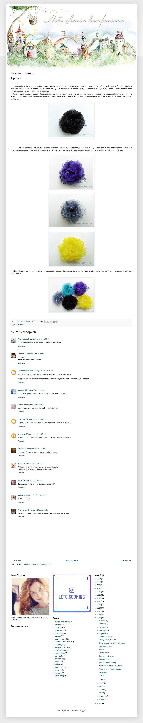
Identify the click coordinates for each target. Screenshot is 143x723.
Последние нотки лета (107, 640)
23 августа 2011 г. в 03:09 (35, 449)
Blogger (82, 711)
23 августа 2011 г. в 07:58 (32, 481)
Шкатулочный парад (106, 656)
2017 (99, 598)
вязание (58, 625)
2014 (99, 608)
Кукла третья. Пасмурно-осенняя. (112, 643)
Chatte (20, 405)
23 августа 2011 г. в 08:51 (35, 495)
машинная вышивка (62, 642)
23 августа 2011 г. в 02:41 (35, 390)
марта (101, 693)
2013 (99, 611)
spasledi (21, 390)
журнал (58, 636)
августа (102, 634)
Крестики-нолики (105, 646)
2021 (99, 585)
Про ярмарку (104, 653)
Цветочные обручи (106, 637)
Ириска (101, 676)
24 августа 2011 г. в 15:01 (38, 510)
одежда (58, 656)
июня (101, 683)
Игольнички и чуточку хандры (110, 669)
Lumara (21, 354)
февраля (102, 696)
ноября (102, 624)
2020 (99, 588)
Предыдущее (126, 560)
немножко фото (61, 647)
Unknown (21, 420)
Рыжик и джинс (104, 659)
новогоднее (59, 653)
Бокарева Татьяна (25, 371)
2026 (99, 579)
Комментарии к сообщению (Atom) (37, 564)
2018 (99, 595)
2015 (99, 605)
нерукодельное (61, 650)
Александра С (23, 339)
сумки (57, 662)
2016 (99, 601)
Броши (101, 650)
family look (59, 676)
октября (102, 627)
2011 (99, 618)
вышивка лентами (62, 622)
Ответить (21, 346)
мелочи (20, 325)
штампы (58, 670)
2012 (99, 615)
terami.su (21, 495)
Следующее (16, 560)
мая (101, 686)
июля (101, 680)
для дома (58, 630)
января (102, 699)
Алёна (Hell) (22, 510)
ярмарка (58, 673)
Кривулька (103, 672)
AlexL (20, 481)
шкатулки (58, 667)
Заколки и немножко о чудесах (110, 666)
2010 (99, 703)
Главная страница (71, 560)
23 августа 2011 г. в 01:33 (43, 371)
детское (58, 627)
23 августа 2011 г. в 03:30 (32, 464)
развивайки (59, 659)
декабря (102, 621)
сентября (103, 630)
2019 (99, 592)
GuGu (20, 464)
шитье (57, 664)
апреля (102, 690)
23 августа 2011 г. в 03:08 (35, 420)
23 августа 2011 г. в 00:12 (34, 354)
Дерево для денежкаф (107, 663)
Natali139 (21, 449)
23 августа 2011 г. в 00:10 (39, 339)
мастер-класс (60, 639)
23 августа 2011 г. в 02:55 (33, 405)
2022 (99, 582)
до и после (59, 633)
